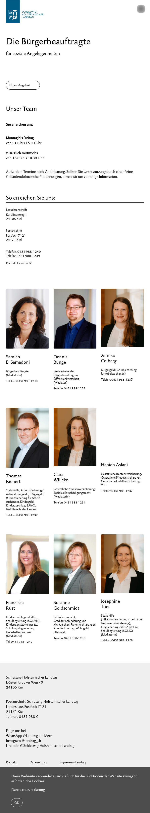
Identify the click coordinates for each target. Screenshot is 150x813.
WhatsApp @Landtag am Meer (29, 736)
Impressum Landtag (73, 762)
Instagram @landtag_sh (24, 741)
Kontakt (11, 762)
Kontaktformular (17, 263)
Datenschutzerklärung (28, 790)
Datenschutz (38, 762)
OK (16, 803)
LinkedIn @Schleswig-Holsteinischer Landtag (40, 745)
